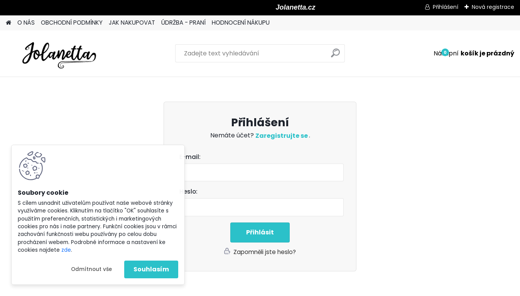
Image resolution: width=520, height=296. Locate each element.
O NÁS (26, 22)
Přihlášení (445, 7)
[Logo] (59, 53)
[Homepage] (8, 22)
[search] (335, 56)
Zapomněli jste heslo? (264, 252)
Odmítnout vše (91, 269)
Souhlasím (151, 269)
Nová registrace (493, 7)
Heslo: (188, 191)
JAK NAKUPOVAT (132, 22)
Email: (263, 157)
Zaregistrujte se (282, 135)
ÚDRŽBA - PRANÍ (183, 22)
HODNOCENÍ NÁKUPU (241, 22)
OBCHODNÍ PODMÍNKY (72, 22)
